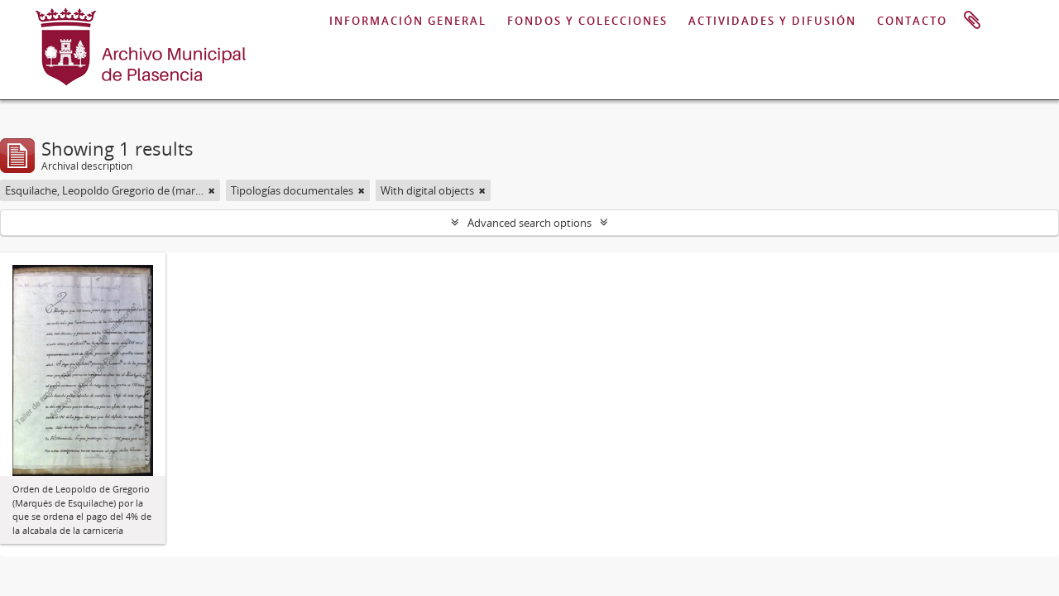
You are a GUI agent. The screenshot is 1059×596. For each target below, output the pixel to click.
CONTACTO (912, 20)
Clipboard (972, 20)
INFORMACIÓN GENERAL (407, 20)
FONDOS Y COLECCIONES (587, 20)
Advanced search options (529, 222)
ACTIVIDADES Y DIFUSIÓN (772, 20)
